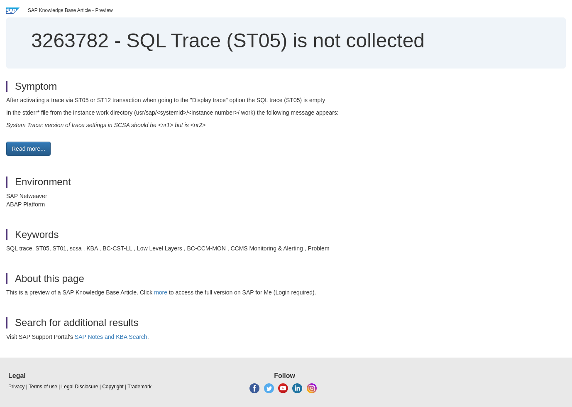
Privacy (16, 387)
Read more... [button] (28, 148)
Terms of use (43, 387)
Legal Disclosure (79, 387)
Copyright (112, 387)
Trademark (139, 387)
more (160, 292)
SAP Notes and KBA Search (111, 336)
